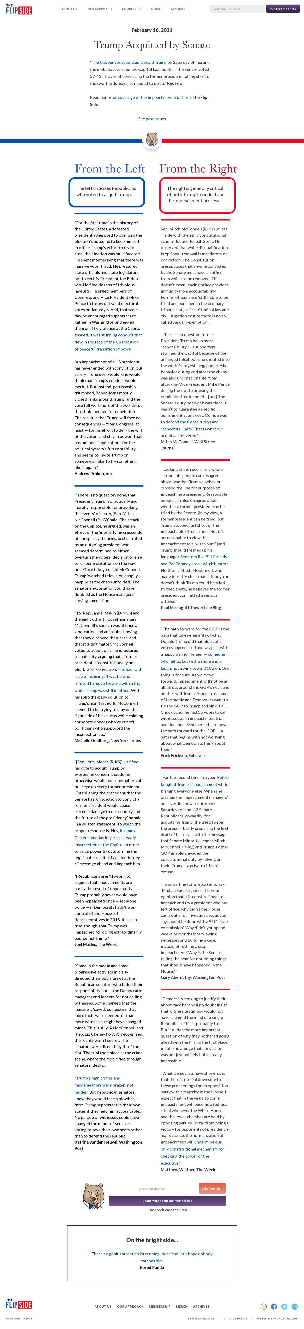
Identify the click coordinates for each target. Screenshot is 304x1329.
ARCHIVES (178, 9)
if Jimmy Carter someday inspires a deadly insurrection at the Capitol (105, 837)
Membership (132, 9)
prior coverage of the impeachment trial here (149, 97)
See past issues (152, 118)
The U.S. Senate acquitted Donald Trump (129, 62)
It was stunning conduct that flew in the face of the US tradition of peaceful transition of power (108, 341)
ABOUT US (69, 9)
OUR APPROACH (100, 9)
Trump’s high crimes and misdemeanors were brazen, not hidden (103, 1084)
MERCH (156, 9)
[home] (19, 10)
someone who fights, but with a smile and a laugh (193, 661)
